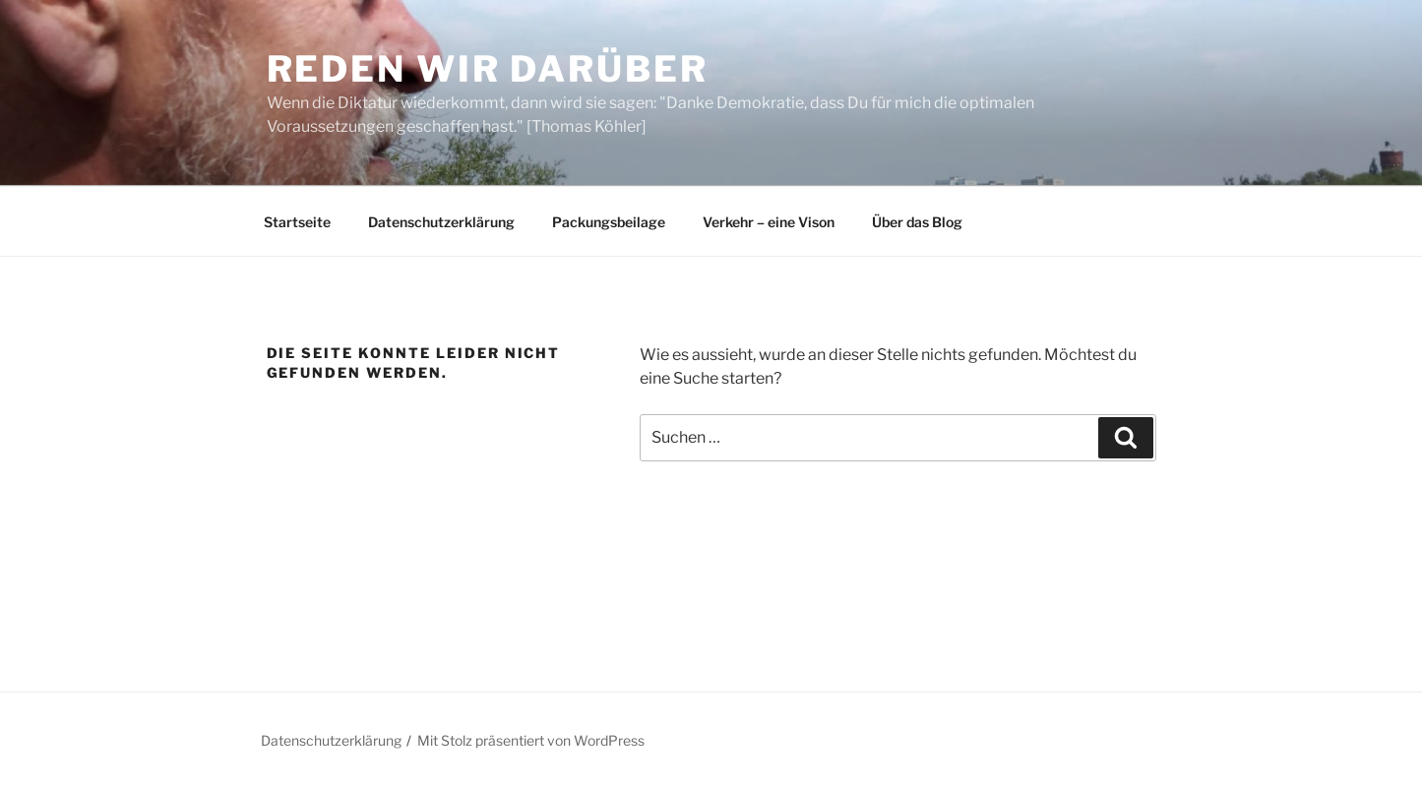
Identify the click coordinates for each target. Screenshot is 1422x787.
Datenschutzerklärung (441, 221)
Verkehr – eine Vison (769, 221)
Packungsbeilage (608, 221)
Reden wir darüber (488, 69)
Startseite (297, 221)
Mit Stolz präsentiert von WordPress (531, 740)
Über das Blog (917, 221)
